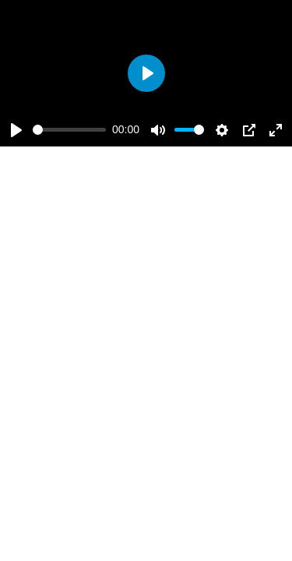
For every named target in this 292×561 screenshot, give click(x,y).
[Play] (16, 130)
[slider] (69, 129)
